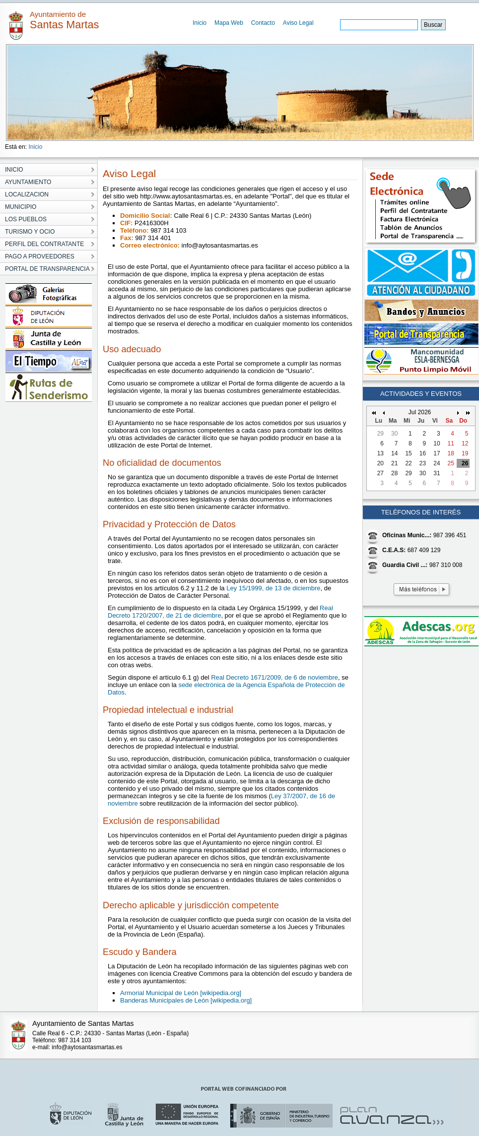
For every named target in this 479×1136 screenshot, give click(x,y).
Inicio (199, 22)
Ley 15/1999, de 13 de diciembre (273, 588)
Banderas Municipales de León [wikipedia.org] (186, 1000)
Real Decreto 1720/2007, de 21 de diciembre (220, 611)
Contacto (263, 22)
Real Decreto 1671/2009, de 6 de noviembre (274, 677)
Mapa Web (228, 22)
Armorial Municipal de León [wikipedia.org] (180, 993)
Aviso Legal (298, 22)
